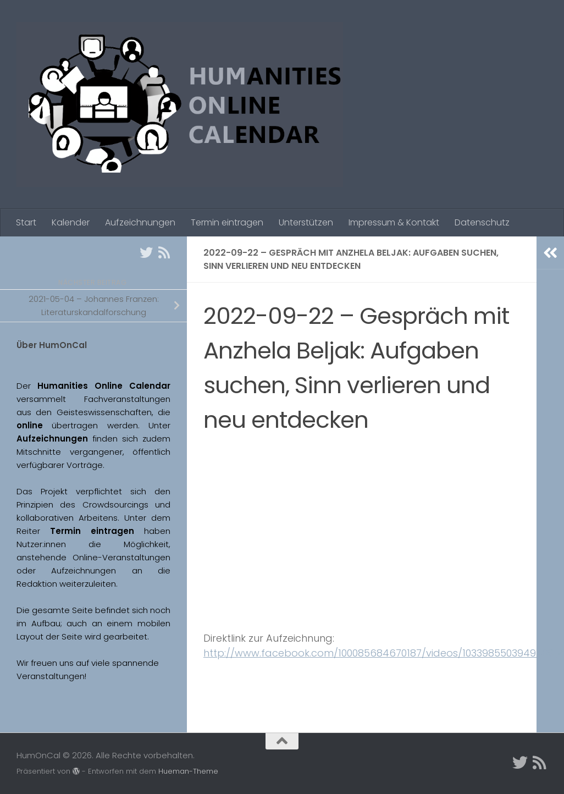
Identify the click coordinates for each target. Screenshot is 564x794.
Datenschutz (482, 222)
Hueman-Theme (188, 771)
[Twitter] (146, 252)
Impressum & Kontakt (394, 222)
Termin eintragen (227, 222)
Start (26, 222)
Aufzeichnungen (140, 222)
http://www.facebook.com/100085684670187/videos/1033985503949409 (383, 653)
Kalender (71, 222)
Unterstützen (306, 222)
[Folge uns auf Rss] (163, 252)
